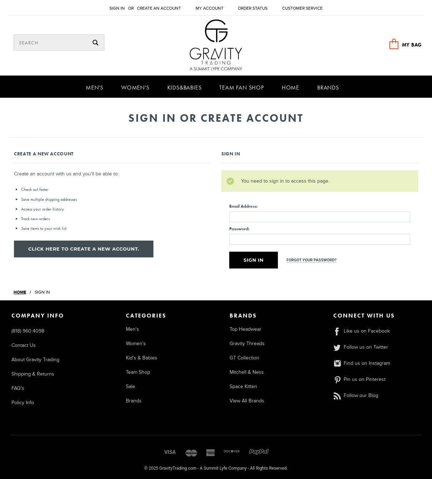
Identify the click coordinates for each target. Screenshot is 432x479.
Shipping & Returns (32, 374)
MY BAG (412, 45)
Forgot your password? (311, 260)
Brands (328, 87)
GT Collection (244, 358)
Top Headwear (245, 329)
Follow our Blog (355, 395)
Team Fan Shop (241, 87)
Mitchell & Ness (247, 372)
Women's (135, 87)
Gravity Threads (247, 343)
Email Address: (243, 206)
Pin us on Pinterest (359, 379)
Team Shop (138, 372)
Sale (130, 386)
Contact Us (23, 345)
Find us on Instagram (361, 363)
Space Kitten (243, 386)
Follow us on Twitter (360, 347)
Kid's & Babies (141, 358)
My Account (210, 8)
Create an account (159, 8)
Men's (94, 87)
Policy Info (22, 403)
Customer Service (302, 8)
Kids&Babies (184, 87)
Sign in (117, 8)
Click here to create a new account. (83, 249)
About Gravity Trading (35, 360)
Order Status (252, 8)
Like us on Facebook (361, 331)
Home (290, 87)
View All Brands (247, 401)
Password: (239, 229)
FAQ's (17, 388)
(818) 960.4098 (27, 331)
